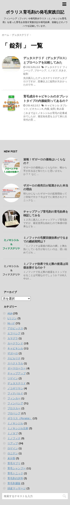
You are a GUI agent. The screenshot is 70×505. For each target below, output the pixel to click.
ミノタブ (52, 70)
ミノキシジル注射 (17, 428)
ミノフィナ (14, 438)
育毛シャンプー (16, 468)
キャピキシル (52, 105)
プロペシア (40, 70)
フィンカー (14, 398)
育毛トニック (15, 473)
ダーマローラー (16, 368)
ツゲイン (12, 378)
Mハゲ (11, 323)
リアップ (12, 443)
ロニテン (12, 453)
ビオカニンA (36, 108)
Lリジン (12, 318)
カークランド (15, 343)
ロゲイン (12, 448)
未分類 (11, 458)
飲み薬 (60, 108)
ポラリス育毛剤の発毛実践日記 (35, 12)
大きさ (62, 70)
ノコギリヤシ (15, 388)
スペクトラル (15, 363)
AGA (9, 313)
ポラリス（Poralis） (19, 418)
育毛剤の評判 (15, 478)
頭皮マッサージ (16, 488)
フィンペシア (15, 403)
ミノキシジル (15, 423)
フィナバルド (15, 393)
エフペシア (14, 333)
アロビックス (15, 328)
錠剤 (25, 73)
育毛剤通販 (14, 483)
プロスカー (14, 408)
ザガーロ (12, 353)
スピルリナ (14, 358)
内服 (46, 108)
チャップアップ (16, 373)
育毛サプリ (14, 463)
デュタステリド (53, 67)
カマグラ (12, 338)
